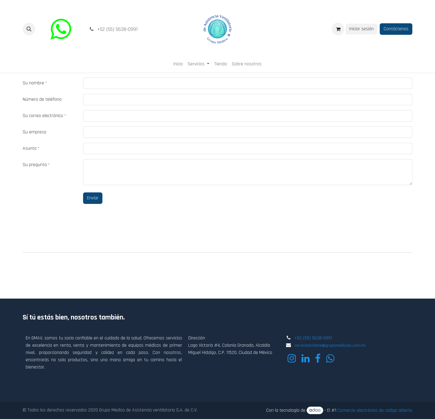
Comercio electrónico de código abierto (374, 410)
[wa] (61, 29)
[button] (29, 29)
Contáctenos (396, 29)
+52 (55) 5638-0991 (313, 338)
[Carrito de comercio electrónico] (338, 29)
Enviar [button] (92, 198)
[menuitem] (178, 64)
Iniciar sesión (361, 29)
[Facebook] (318, 358)
